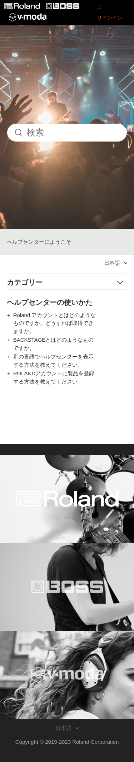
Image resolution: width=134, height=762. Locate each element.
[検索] (67, 133)
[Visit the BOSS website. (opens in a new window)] (67, 587)
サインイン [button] (109, 17)
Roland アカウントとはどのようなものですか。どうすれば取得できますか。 (54, 323)
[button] (99, 7)
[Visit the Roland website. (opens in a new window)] (67, 499)
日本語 (112, 263)
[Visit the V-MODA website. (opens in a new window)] (67, 675)
